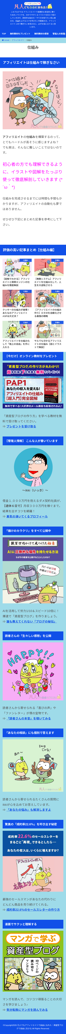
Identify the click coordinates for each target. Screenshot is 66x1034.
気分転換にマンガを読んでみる (27, 1009)
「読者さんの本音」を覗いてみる (29, 718)
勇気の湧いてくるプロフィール (27, 516)
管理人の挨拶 (59, 34)
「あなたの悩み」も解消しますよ (29, 809)
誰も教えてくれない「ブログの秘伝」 (32, 621)
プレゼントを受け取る (21, 426)
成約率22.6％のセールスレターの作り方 (33, 909)
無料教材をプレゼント (20, 34)
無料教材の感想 (41, 34)
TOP (4, 34)
